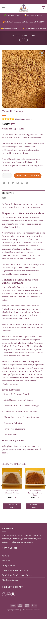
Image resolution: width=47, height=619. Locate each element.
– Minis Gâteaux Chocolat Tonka (17, 400)
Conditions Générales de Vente (17, 575)
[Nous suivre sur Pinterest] (13, 594)
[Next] (45, 491)
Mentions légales (10, 580)
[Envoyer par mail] (18, 183)
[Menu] (3, 8)
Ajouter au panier (28, 175)
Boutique (29, 35)
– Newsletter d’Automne (13, 429)
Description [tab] (8, 193)
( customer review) (23, 119)
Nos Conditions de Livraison (15, 570)
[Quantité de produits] (7, 175)
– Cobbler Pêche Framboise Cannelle (19, 411)
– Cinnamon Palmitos (12, 423)
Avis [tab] (4, 198)
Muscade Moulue (12, 493)
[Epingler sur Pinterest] (22, 183)
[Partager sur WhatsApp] (4, 183)
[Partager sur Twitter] (13, 183)
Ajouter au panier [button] (12, 505)
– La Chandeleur (9, 434)
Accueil (16, 35)
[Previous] (2, 491)
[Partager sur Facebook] (9, 183)
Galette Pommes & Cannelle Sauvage (21, 405)
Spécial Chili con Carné (35, 494)
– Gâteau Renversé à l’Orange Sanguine (20, 417)
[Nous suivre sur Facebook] (4, 594)
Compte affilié (8, 565)
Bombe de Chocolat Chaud (16, 394)
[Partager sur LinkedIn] (26, 183)
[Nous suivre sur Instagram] (9, 594)
